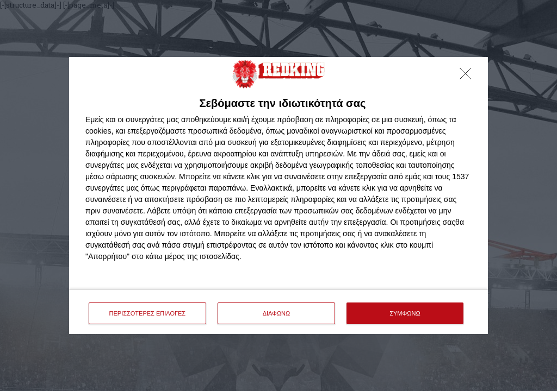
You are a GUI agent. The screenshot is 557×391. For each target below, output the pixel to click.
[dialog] (278, 196)
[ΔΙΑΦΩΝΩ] (468, 76)
